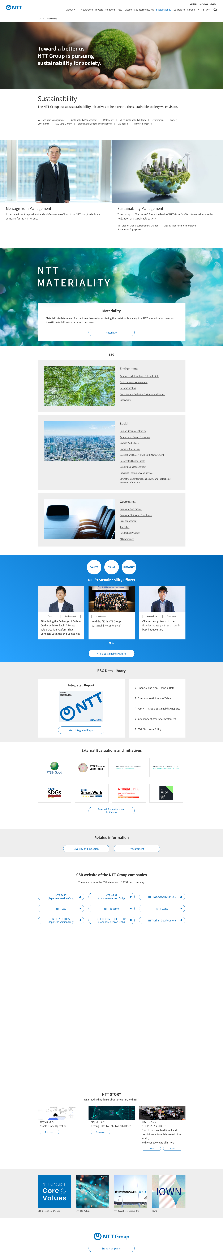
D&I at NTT (123, 123)
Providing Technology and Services (137, 472)
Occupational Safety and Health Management (142, 454)
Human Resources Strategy (133, 430)
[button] (119, 643)
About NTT (72, 9)
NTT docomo (118, 908)
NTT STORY (204, 9)
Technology (49, 1132)
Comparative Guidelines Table (154, 698)
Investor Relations (105, 9)
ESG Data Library (63, 123)
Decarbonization (128, 387)
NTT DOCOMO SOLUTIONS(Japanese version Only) (114, 920)
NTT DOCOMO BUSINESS (165, 896)
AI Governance (127, 538)
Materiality (108, 119)
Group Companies (111, 1248)
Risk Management (128, 520)
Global (151, 1148)
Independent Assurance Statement (156, 719)
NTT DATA (169, 908)
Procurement (136, 848)
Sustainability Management (83, 119)
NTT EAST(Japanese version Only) (64, 896)
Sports (172, 1148)
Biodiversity (125, 399)
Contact (193, 4)
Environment (158, 119)
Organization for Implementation (180, 225)
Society (173, 119)
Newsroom (87, 9)
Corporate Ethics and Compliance (136, 514)
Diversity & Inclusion (130, 448)
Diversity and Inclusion (86, 848)
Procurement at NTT (143, 123)
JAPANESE (204, 4)
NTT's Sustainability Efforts (133, 119)
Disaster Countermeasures (139, 9)
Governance (43, 123)
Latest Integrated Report (81, 730)
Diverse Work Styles (129, 442)
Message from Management (51, 119)
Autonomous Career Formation (135, 436)
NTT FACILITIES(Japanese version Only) (64, 920)
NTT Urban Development (165, 920)
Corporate (179, 9)
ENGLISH (213, 4)
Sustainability (163, 9)
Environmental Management (133, 381)
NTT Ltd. (68, 908)
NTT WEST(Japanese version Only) (115, 896)
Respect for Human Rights (132, 460)
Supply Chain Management (133, 466)
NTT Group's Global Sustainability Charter (137, 225)
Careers (191, 9)
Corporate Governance (131, 508)
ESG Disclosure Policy (149, 729)
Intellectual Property (130, 532)
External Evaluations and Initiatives (95, 123)
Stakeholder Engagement (129, 229)
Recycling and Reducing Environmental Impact (142, 393)
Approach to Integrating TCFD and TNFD (139, 375)
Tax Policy (124, 526)
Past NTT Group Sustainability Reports (158, 708)
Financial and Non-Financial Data (155, 688)
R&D (120, 9)
